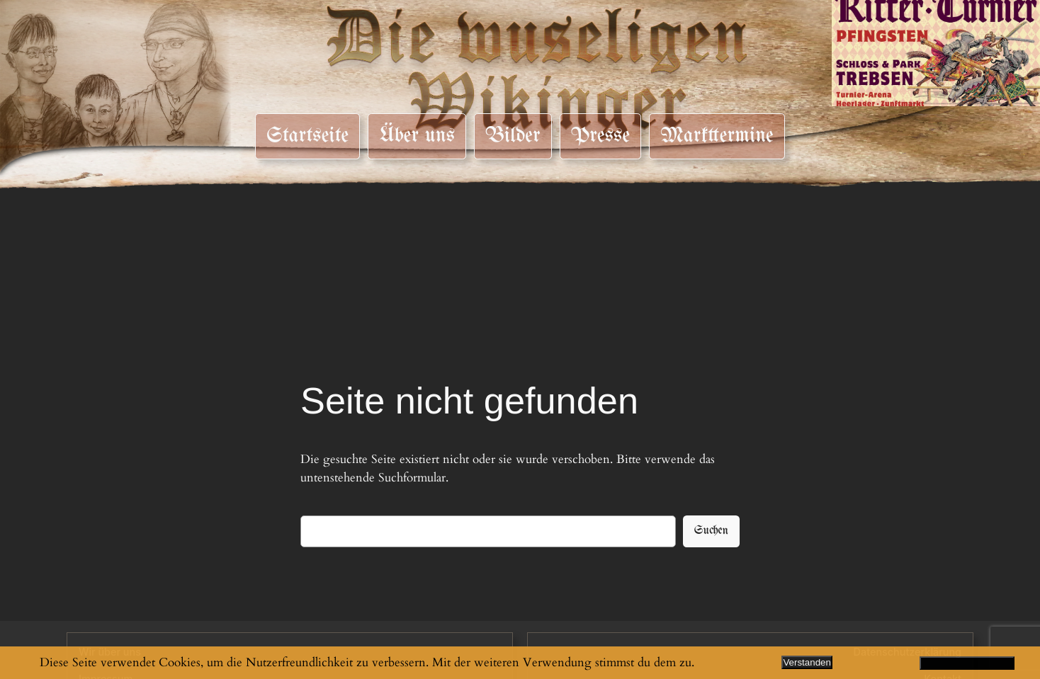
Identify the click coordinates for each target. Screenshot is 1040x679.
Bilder (512, 136)
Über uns (417, 136)
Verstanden (806, 662)
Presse (600, 136)
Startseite (307, 136)
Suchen (711, 531)
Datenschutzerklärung (967, 663)
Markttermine (717, 136)
